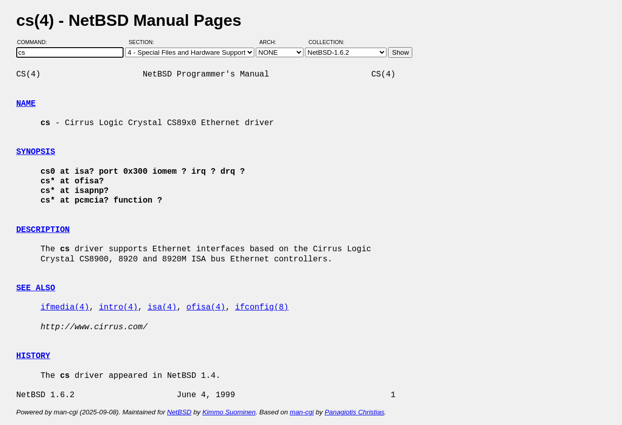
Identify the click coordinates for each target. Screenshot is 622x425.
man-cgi (302, 412)
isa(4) (162, 307)
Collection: (326, 42)
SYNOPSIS (35, 152)
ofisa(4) (205, 307)
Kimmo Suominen (228, 412)
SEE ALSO (35, 288)
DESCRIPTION (43, 230)
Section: (144, 42)
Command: (35, 42)
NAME (25, 103)
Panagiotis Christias (354, 412)
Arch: (272, 42)
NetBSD (179, 412)
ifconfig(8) (262, 307)
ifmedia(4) (65, 307)
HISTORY (33, 356)
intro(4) (118, 307)
